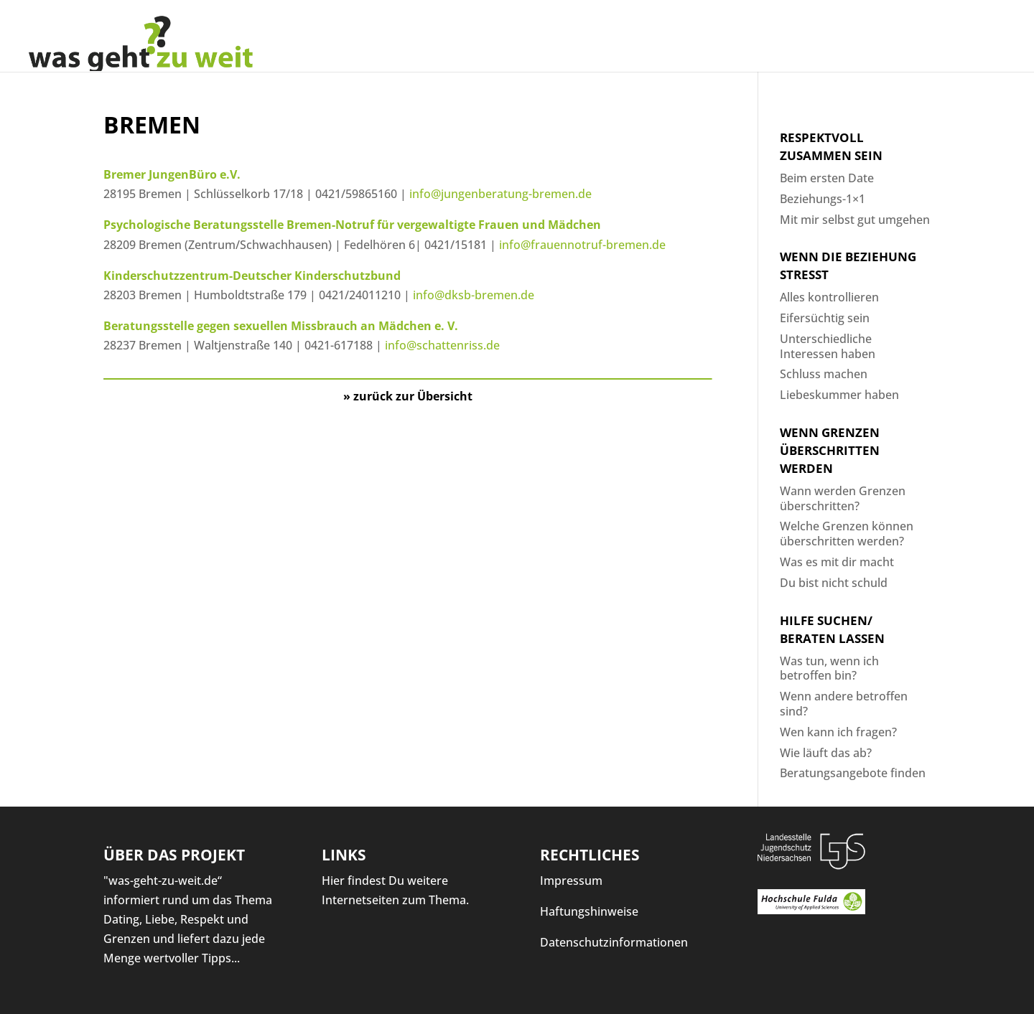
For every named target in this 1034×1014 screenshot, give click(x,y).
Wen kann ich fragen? (838, 732)
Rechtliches (590, 855)
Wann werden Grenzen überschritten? (842, 498)
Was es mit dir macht (837, 562)
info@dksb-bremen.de (473, 295)
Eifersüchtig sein (825, 318)
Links (344, 855)
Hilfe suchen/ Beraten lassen (832, 629)
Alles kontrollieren (829, 297)
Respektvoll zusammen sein (831, 146)
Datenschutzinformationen (614, 942)
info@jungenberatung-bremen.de (500, 194)
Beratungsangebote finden (853, 773)
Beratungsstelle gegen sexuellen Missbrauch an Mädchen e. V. (280, 326)
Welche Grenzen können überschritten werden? (846, 533)
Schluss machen (823, 374)
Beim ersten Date (827, 178)
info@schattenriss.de (445, 345)
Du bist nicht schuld (834, 583)
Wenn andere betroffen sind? (844, 703)
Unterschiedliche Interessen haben (827, 346)
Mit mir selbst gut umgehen (855, 219)
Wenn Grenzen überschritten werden (830, 450)
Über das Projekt (174, 855)
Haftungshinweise (589, 911)
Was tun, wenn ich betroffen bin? (829, 668)
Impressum (571, 880)
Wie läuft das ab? (826, 753)
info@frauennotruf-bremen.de (582, 245)
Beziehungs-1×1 (822, 199)
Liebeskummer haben (839, 395)
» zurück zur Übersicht (407, 396)
